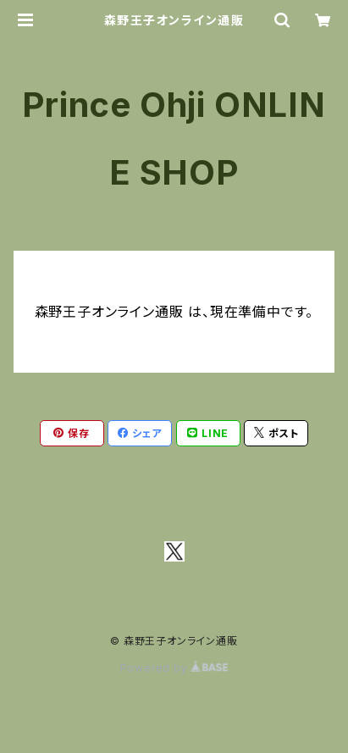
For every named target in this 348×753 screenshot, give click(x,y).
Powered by (174, 668)
